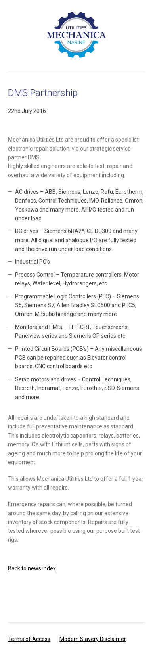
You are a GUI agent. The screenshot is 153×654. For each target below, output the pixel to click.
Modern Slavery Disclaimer (92, 639)
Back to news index (32, 568)
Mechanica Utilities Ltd (76, 35)
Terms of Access (29, 639)
